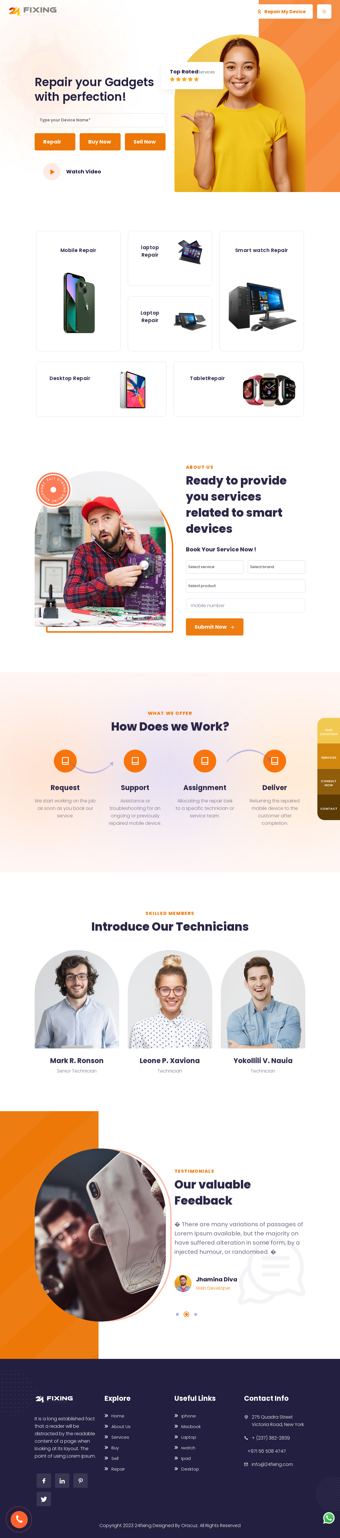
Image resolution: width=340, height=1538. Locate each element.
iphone (185, 1415)
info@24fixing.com (272, 1464)
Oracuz (189, 1525)
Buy (112, 1447)
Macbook (187, 1426)
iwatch (184, 1447)
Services (117, 1437)
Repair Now (53, 144)
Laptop (185, 1437)
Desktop (186, 1469)
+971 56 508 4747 (266, 1451)
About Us (118, 1426)
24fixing (143, 1525)
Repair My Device (281, 11)
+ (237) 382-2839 (271, 1438)
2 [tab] (186, 1314)
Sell (112, 1458)
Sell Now (144, 144)
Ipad (182, 1458)
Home (114, 1415)
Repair (115, 1469)
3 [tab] (195, 1314)
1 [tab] (177, 1314)
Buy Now (99, 144)
